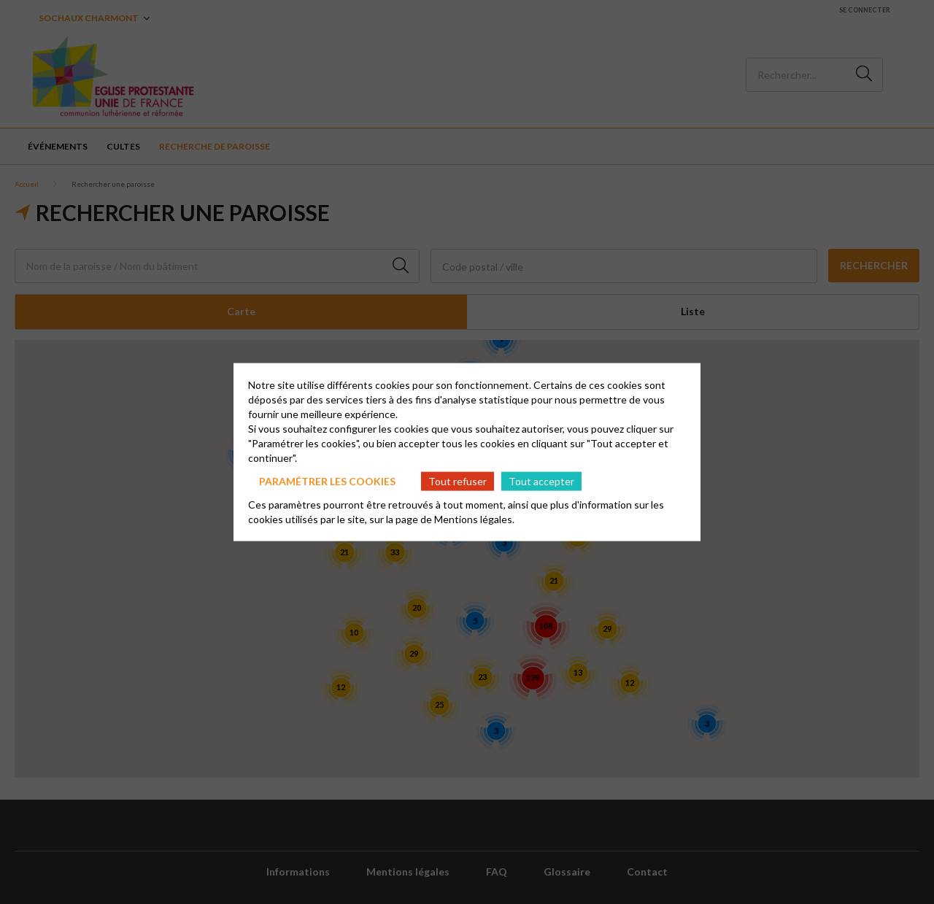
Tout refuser (457, 480)
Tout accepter (541, 480)
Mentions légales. (474, 519)
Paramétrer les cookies (327, 480)
